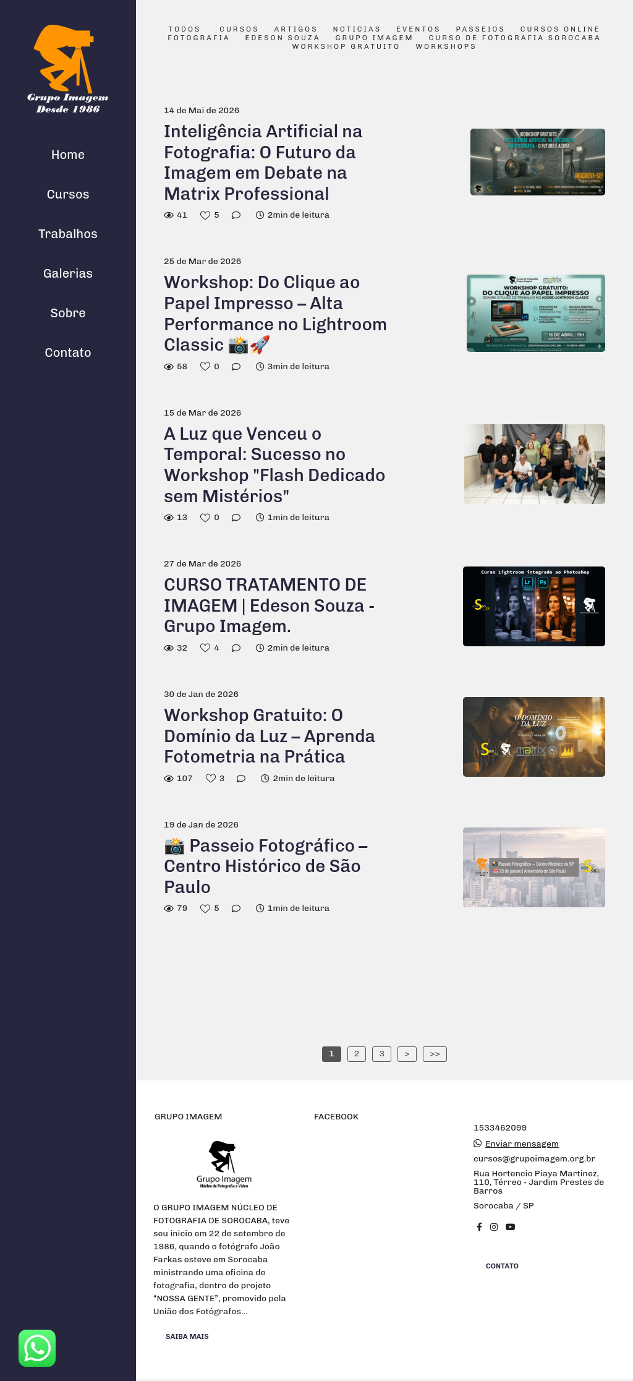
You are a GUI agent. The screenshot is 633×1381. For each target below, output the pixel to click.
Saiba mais (187, 1336)
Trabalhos (68, 233)
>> (435, 1053)
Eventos (418, 29)
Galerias (68, 273)
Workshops (446, 47)
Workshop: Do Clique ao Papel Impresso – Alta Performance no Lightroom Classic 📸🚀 (275, 313)
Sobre (68, 313)
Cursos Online (560, 29)
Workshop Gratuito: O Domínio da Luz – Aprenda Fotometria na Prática (269, 736)
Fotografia (199, 38)
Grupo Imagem (375, 38)
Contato (68, 352)
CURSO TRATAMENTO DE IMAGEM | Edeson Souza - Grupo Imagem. (269, 605)
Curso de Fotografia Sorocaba (514, 38)
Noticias (357, 29)
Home (68, 154)
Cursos (67, 194)
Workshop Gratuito (346, 47)
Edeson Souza (283, 38)
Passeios (480, 29)
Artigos (296, 29)
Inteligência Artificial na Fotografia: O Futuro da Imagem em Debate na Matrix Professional (263, 162)
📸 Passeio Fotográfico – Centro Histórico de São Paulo (265, 866)
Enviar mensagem (522, 1144)
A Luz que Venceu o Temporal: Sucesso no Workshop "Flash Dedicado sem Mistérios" (275, 465)
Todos (184, 29)
